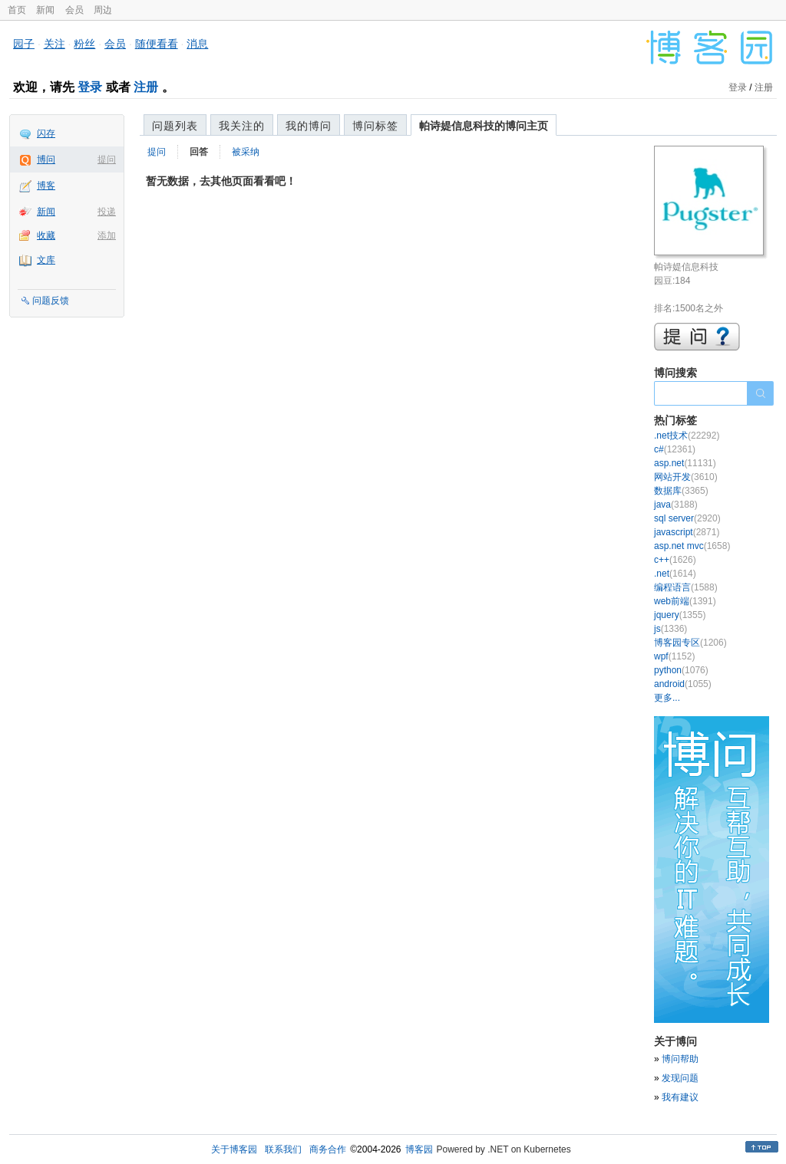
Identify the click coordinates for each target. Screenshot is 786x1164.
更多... (667, 697)
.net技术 (686, 435)
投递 (106, 211)
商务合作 (327, 1149)
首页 (17, 10)
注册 (146, 87)
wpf (674, 656)
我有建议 (680, 1097)
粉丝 (84, 44)
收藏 (46, 235)
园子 (24, 44)
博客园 (419, 1149)
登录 (90, 87)
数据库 (681, 490)
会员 (74, 10)
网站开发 (686, 477)
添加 (106, 235)
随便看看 (156, 44)
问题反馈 (50, 300)
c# (674, 449)
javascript (686, 532)
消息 (197, 44)
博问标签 (375, 126)
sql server (687, 518)
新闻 (45, 10)
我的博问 (309, 126)
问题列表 (175, 126)
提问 (106, 159)
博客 (46, 185)
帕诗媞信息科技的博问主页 (483, 126)
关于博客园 (234, 1149)
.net (675, 573)
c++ (675, 559)
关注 (54, 44)
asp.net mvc (692, 546)
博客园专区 (690, 642)
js (670, 628)
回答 (199, 151)
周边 (103, 10)
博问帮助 (680, 1059)
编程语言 (686, 587)
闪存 (46, 133)
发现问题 (680, 1078)
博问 (46, 159)
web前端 (685, 601)
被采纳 (245, 151)
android (683, 684)
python (681, 670)
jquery (679, 615)
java (676, 504)
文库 (46, 260)
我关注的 (242, 126)
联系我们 (283, 1149)
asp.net (685, 463)
